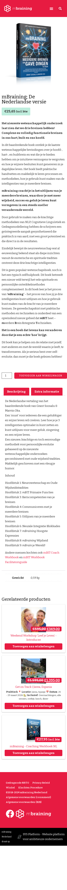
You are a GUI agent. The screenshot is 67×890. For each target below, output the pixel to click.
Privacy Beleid (41, 782)
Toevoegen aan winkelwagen (40, 375)
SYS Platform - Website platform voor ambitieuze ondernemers (44, 837)
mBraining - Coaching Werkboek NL (33, 746)
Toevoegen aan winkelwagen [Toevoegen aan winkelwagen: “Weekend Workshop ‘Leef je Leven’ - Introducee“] (34, 646)
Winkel (10, 787)
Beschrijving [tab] (16, 391)
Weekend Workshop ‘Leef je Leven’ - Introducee (33, 638)
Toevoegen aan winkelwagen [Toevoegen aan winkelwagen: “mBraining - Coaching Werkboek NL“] (34, 753)
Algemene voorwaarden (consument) (28, 797)
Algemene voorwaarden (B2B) (23, 802)
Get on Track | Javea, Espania (33, 687)
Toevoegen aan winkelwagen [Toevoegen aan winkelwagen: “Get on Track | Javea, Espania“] (34, 706)
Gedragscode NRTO (17, 782)
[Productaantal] (7, 376)
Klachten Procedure (30, 787)
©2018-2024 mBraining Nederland (26, 792)
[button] (51, 8)
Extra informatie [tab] (47, 391)
